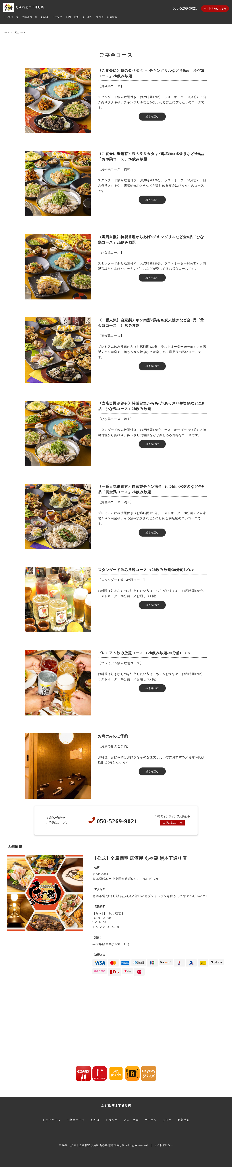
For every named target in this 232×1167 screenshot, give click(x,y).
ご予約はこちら (172, 822)
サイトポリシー (163, 1145)
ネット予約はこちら (215, 8)
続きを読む (152, 116)
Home (6, 32)
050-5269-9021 (185, 8)
